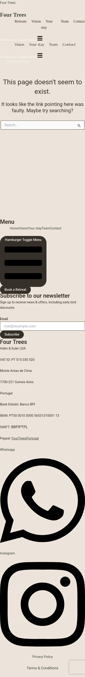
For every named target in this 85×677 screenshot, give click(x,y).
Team (65, 21)
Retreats (21, 21)
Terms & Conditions (42, 668)
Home (14, 228)
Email (4, 319)
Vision (36, 21)
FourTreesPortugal (25, 438)
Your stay (36, 44)
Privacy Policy (42, 657)
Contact (79, 21)
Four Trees (7, 3)
